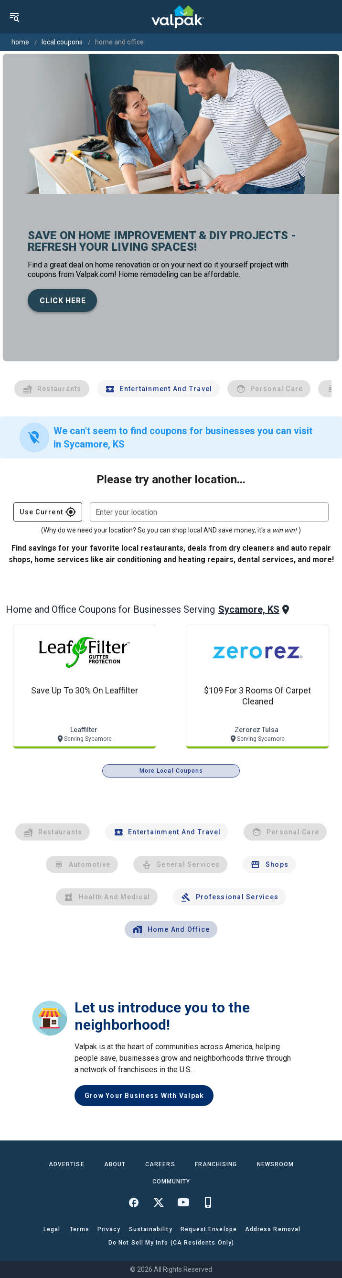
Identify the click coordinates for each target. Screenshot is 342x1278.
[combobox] (209, 512)
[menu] (14, 16)
